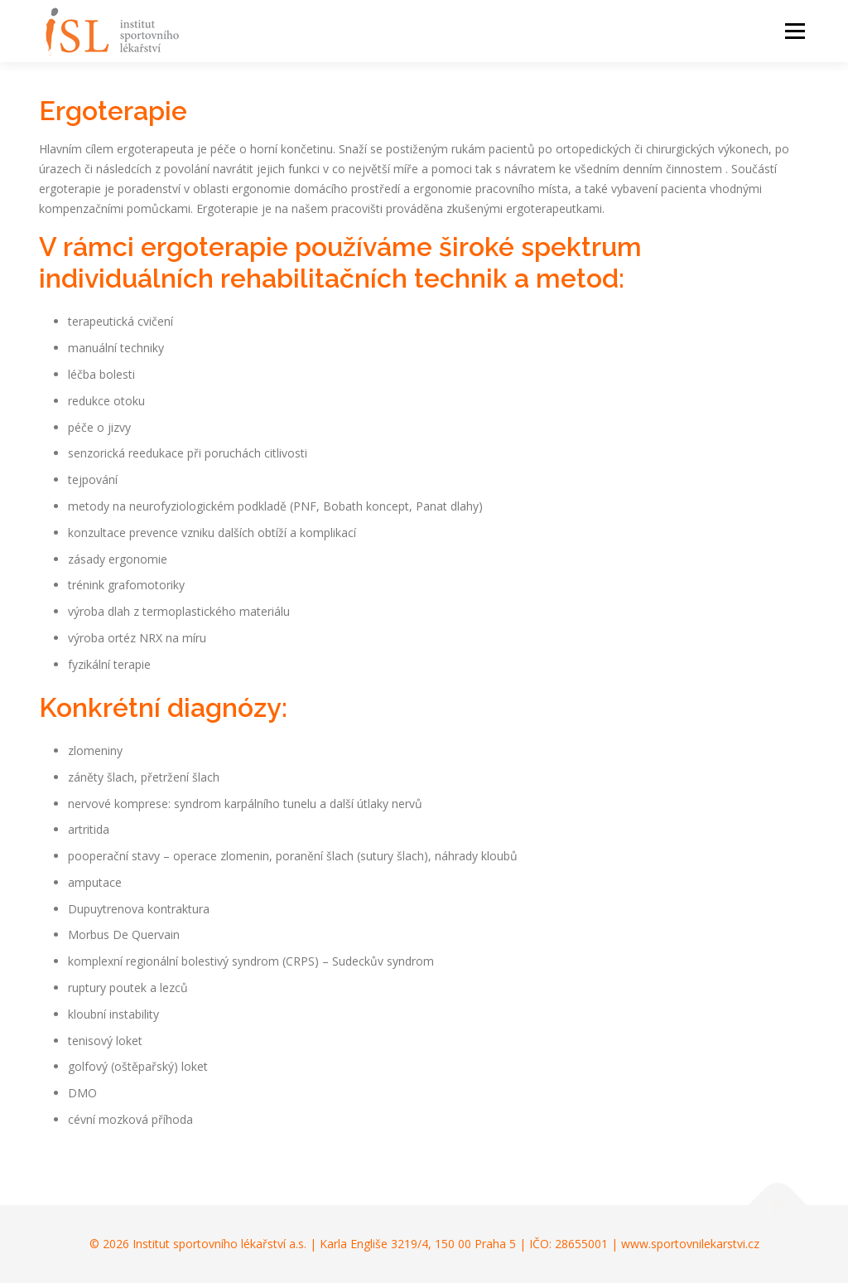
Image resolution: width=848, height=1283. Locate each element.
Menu (794, 31)
